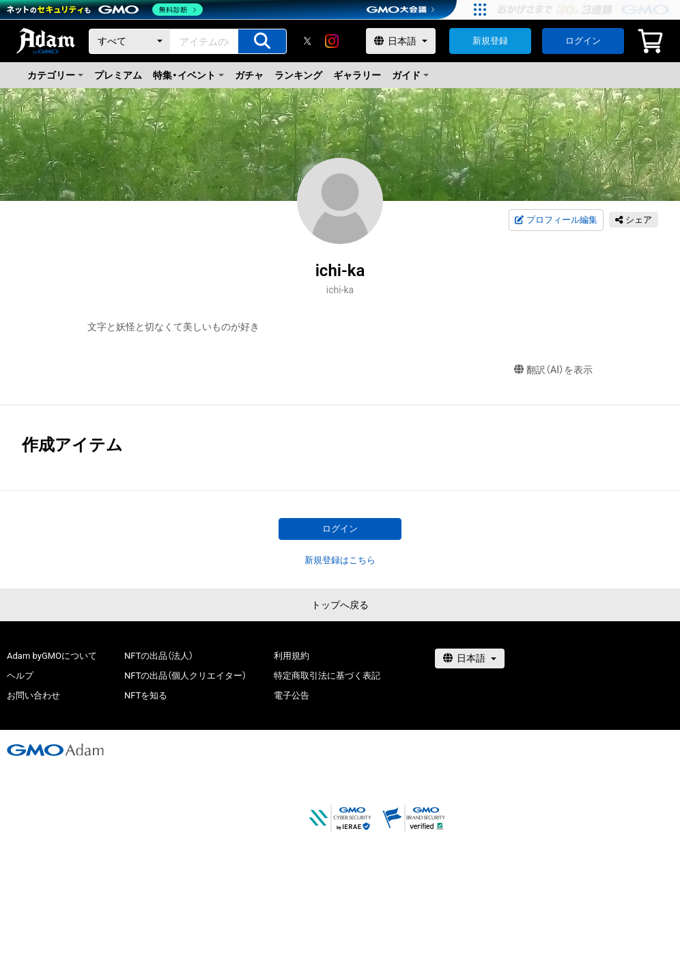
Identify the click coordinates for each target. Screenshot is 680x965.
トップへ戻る (340, 604)
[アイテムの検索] (262, 41)
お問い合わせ (33, 695)
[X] (307, 41)
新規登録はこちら (340, 560)
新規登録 (490, 41)
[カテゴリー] (130, 41)
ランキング (298, 75)
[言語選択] (401, 41)
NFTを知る (145, 695)
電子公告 (291, 695)
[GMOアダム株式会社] (55, 750)
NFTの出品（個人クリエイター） (185, 675)
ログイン (583, 41)
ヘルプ (20, 675)
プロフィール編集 (556, 220)
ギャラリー (357, 75)
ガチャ (249, 75)
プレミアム (118, 75)
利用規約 (291, 656)
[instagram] (332, 41)
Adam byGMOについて (52, 656)
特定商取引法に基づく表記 (327, 675)
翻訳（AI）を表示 (553, 370)
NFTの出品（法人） (158, 656)
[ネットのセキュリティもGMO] (104, 9)
